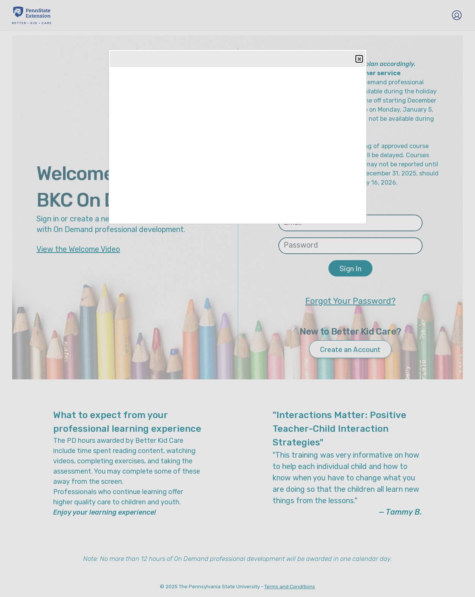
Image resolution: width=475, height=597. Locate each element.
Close (358, 59)
